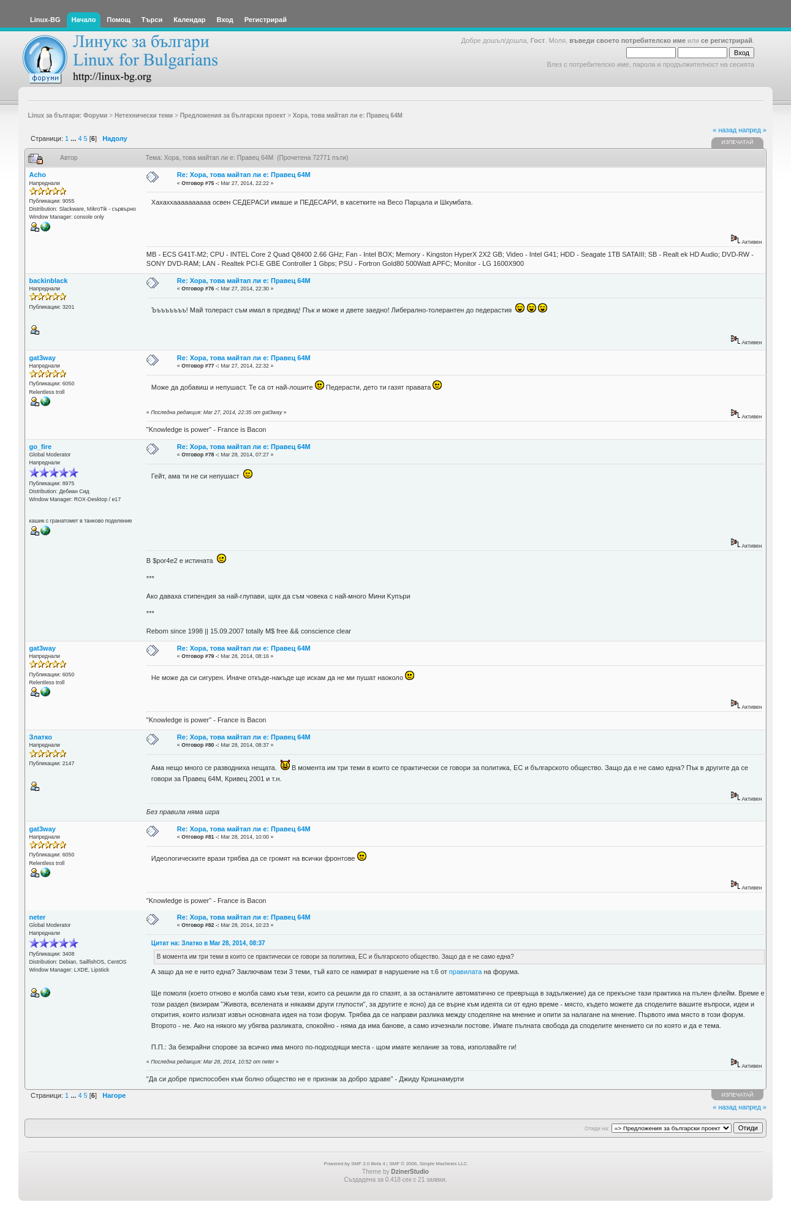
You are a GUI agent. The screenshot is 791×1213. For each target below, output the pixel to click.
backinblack (48, 280)
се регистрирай (726, 40)
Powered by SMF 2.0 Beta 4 (354, 1163)
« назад (724, 130)
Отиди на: (597, 1128)
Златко (40, 737)
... (74, 138)
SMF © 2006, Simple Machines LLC (428, 1163)
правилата (465, 971)
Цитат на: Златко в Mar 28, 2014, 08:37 (208, 943)
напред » (752, 130)
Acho (38, 174)
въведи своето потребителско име (627, 40)
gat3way (42, 357)
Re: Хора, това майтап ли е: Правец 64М (244, 174)
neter (37, 917)
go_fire (40, 446)
